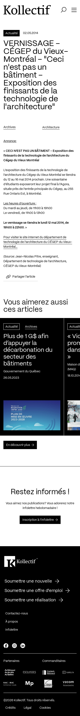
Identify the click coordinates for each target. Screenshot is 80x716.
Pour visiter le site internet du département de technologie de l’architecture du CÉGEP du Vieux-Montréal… (37, 242)
